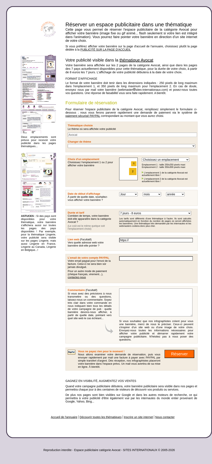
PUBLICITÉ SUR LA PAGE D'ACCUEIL (105, 49)
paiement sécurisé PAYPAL (82, 115)
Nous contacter (165, 417)
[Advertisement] (37, 318)
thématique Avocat (136, 60)
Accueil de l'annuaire (64, 417)
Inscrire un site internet (138, 417)
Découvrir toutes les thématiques (101, 417)
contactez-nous (77, 277)
